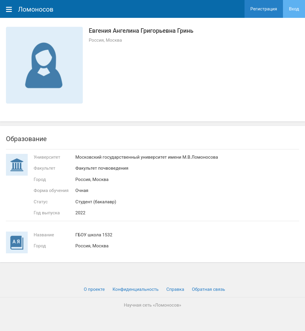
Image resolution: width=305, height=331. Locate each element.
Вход (294, 9)
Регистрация (263, 9)
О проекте (94, 289)
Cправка (175, 289)
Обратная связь (208, 289)
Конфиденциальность (136, 289)
